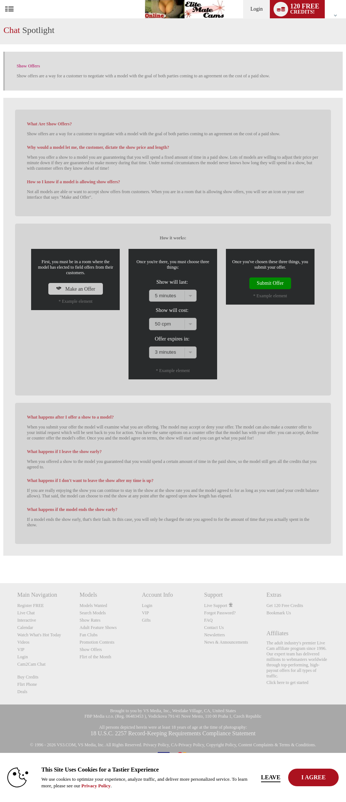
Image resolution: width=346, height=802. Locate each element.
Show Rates (89, 620)
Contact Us (214, 627)
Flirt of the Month (95, 656)
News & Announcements (226, 642)
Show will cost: (172, 310)
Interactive (26, 620)
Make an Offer (75, 289)
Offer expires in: (172, 339)
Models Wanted (93, 605)
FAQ (208, 620)
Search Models (92, 612)
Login (256, 9)
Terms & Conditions (297, 744)
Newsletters (214, 634)
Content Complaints (256, 744)
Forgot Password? (220, 612)
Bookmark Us (279, 612)
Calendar (25, 627)
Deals (22, 691)
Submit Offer (270, 283)
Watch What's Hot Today (39, 634)
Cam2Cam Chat (31, 664)
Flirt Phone (27, 684)
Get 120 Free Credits (285, 605)
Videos (23, 642)
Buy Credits (27, 677)
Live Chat (26, 612)
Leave (271, 777)
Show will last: (172, 282)
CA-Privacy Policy (187, 744)
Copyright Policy (221, 744)
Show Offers (90, 649)
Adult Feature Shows (97, 627)
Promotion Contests (96, 642)
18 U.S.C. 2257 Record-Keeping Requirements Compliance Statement (173, 733)
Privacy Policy (156, 744)
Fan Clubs (88, 634)
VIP (20, 649)
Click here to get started (288, 682)
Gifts (146, 620)
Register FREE (30, 605)
